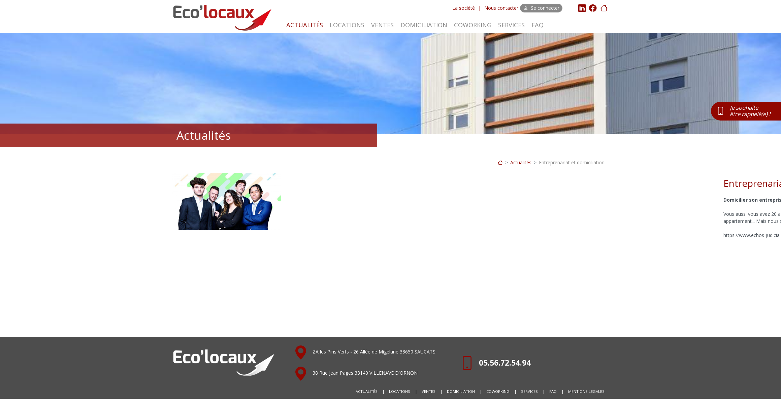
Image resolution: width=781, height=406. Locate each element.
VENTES (382, 25)
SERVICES (511, 25)
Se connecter (541, 8)
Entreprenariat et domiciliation (572, 162)
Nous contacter (501, 8)
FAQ (537, 25)
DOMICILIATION (423, 25)
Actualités (520, 162)
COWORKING (472, 25)
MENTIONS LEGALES (586, 391)
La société (463, 8)
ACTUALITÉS (304, 25)
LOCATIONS (347, 25)
